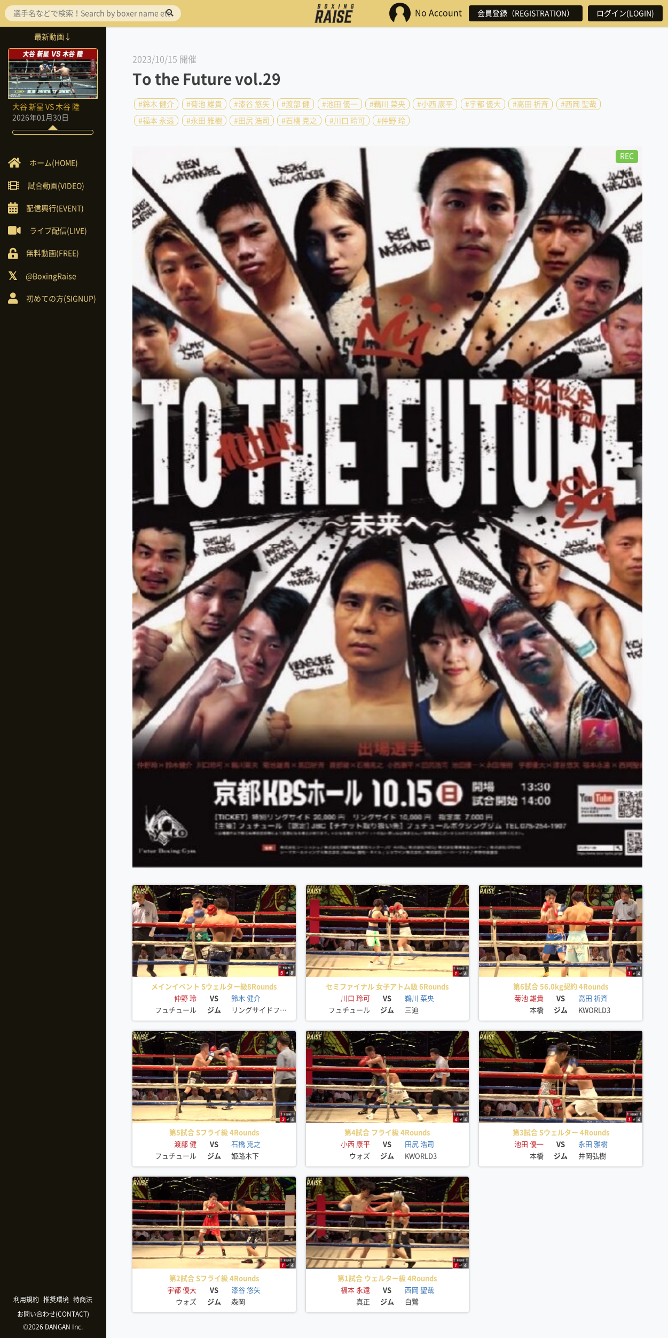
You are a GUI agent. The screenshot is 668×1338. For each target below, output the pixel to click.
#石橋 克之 (299, 120)
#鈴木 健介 (156, 104)
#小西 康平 (435, 104)
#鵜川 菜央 (387, 104)
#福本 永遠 (156, 120)
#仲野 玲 (391, 120)
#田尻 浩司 (252, 120)
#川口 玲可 (347, 120)
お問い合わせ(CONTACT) (54, 1314)
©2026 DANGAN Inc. (53, 1327)
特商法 (83, 1299)
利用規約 (27, 1299)
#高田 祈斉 (530, 104)
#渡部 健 (295, 104)
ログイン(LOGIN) (625, 13)
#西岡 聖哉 (578, 104)
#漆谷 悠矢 (252, 104)
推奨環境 (56, 1299)
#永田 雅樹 (204, 120)
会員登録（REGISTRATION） (525, 13)
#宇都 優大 (483, 104)
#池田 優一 (340, 104)
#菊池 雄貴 (204, 104)
